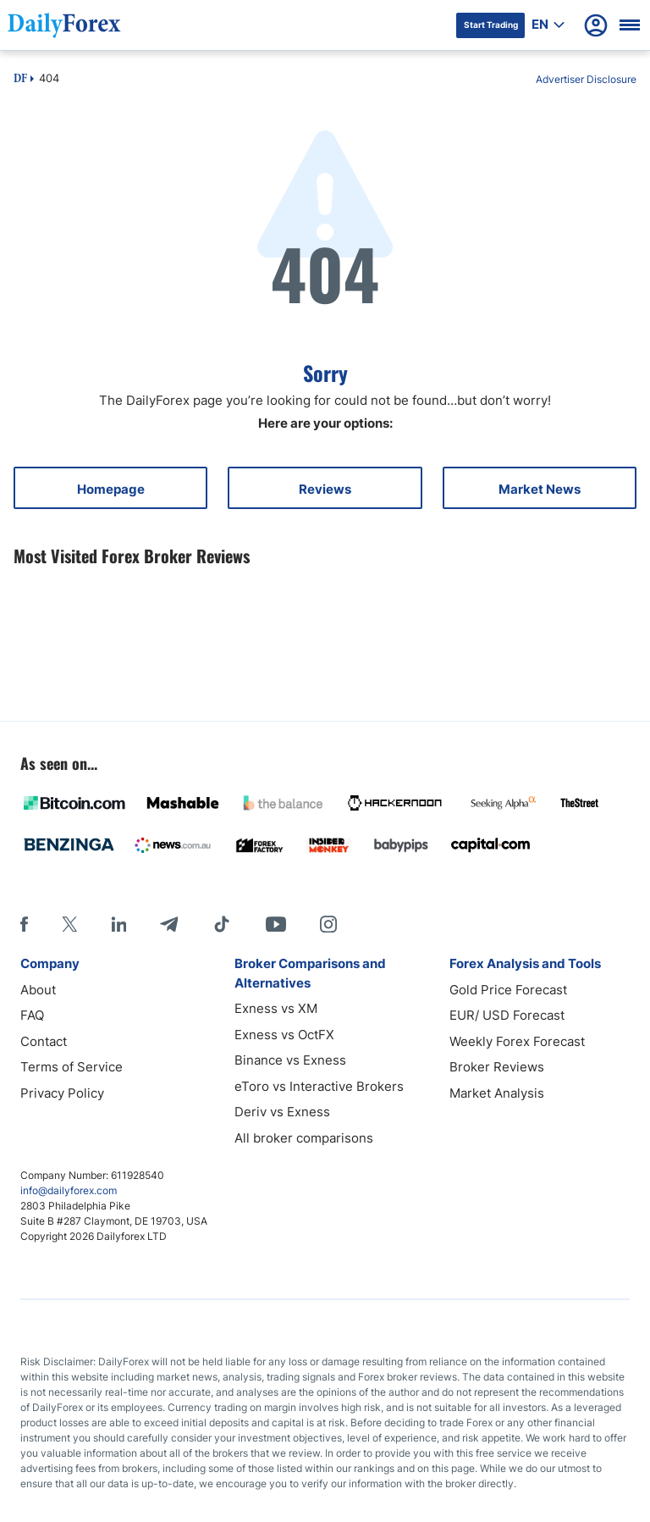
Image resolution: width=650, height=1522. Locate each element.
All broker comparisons (303, 1138)
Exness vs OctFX (284, 1035)
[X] (69, 924)
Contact (43, 1041)
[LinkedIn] (118, 924)
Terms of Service (71, 1067)
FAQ (32, 1015)
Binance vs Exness (290, 1060)
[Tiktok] (222, 924)
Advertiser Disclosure (586, 79)
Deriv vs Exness (282, 1112)
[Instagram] (328, 924)
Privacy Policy (62, 1093)
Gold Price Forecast (508, 990)
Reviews (325, 489)
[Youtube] (276, 924)
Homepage (111, 489)
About (38, 990)
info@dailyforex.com (68, 1190)
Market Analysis (496, 1093)
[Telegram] (169, 924)
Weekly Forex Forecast (517, 1041)
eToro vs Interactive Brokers (319, 1086)
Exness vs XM (275, 1008)
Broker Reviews (496, 1067)
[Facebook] (24, 924)
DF (20, 80)
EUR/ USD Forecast (507, 1015)
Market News (540, 489)
